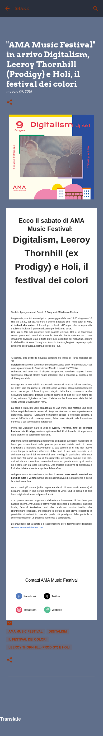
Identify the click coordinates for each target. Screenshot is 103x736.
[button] (9, 102)
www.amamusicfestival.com (28, 527)
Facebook (30, 596)
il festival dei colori (27, 639)
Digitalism (58, 631)
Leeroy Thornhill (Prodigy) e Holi (39, 647)
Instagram (30, 609)
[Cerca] (95, 8)
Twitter (56, 596)
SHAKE (22, 8)
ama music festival (25, 631)
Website (57, 609)
